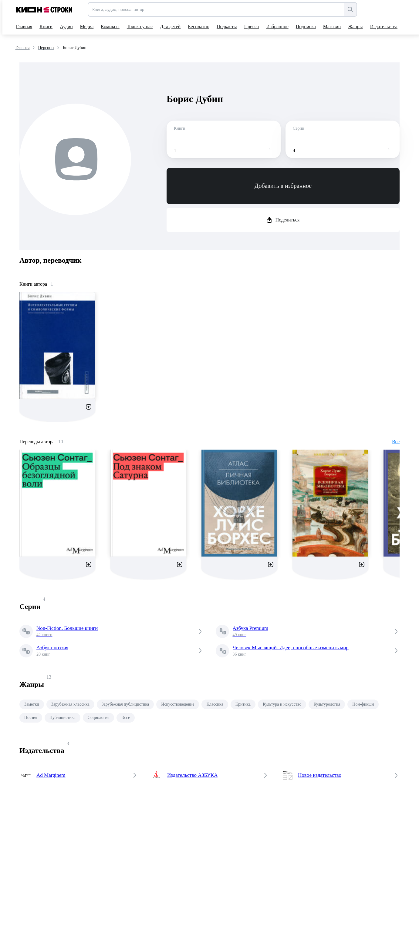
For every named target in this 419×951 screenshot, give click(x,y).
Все (396, 441)
